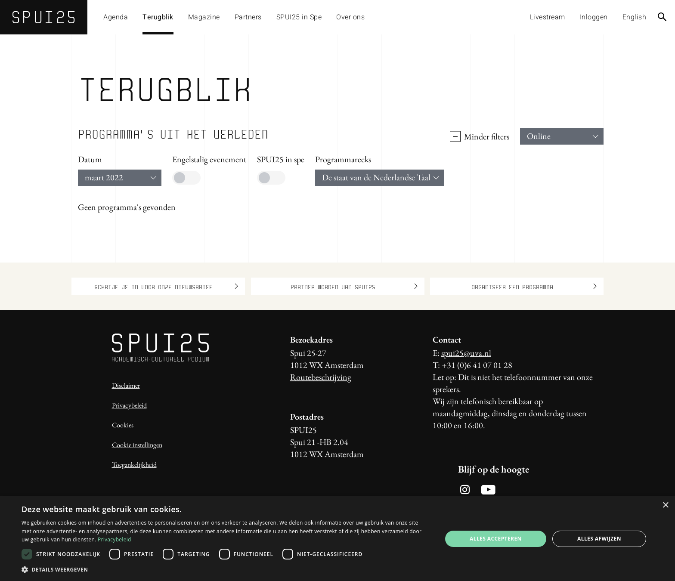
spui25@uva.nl (466, 352)
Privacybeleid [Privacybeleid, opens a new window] (114, 539)
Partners (248, 17)
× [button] (665, 505)
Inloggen (594, 17)
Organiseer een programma (534, 286)
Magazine (204, 17)
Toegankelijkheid (134, 464)
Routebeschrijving (320, 377)
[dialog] (337, 538)
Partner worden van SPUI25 (354, 286)
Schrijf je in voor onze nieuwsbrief (166, 286)
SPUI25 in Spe (299, 17)
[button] (226, 569)
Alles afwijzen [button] (599, 538)
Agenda (115, 17)
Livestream (547, 17)
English (634, 17)
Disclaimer (126, 385)
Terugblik (157, 17)
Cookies (122, 425)
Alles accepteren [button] (496, 538)
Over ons (350, 17)
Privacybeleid (129, 405)
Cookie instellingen (137, 444)
